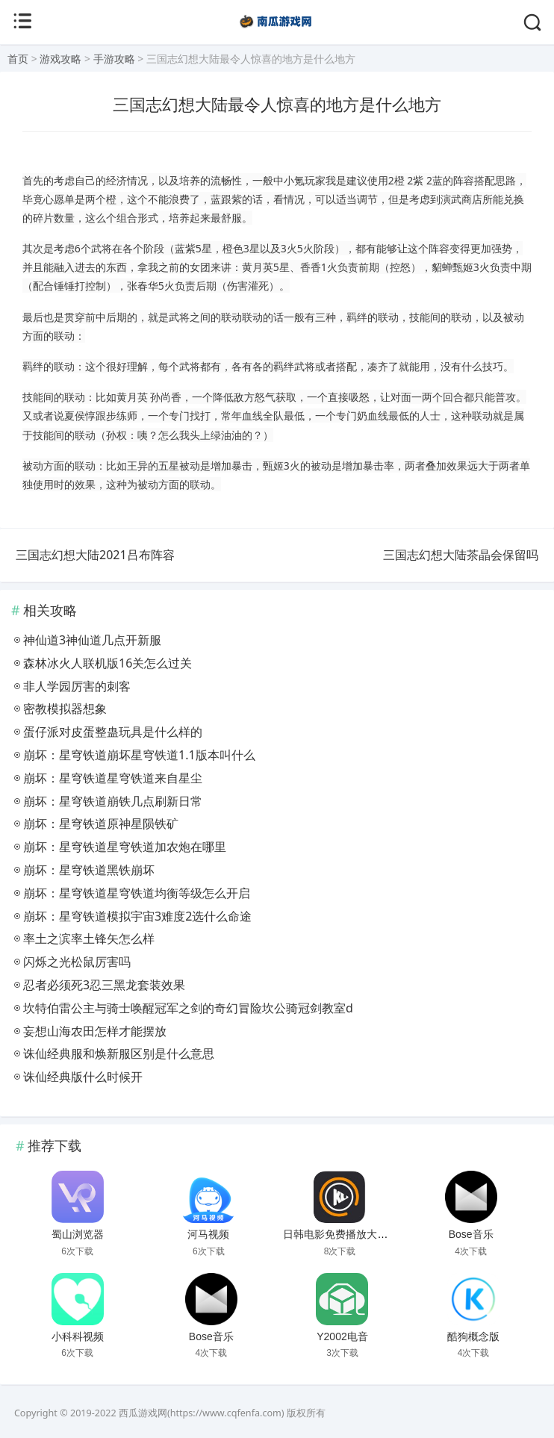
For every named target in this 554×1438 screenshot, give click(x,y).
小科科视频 (78, 1336)
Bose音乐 (471, 1234)
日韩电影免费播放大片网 (340, 1234)
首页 (17, 59)
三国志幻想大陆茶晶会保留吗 (460, 555)
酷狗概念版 (473, 1336)
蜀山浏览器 (78, 1234)
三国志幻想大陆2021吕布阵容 (95, 555)
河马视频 (208, 1234)
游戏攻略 (60, 59)
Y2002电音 (342, 1336)
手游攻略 (114, 59)
